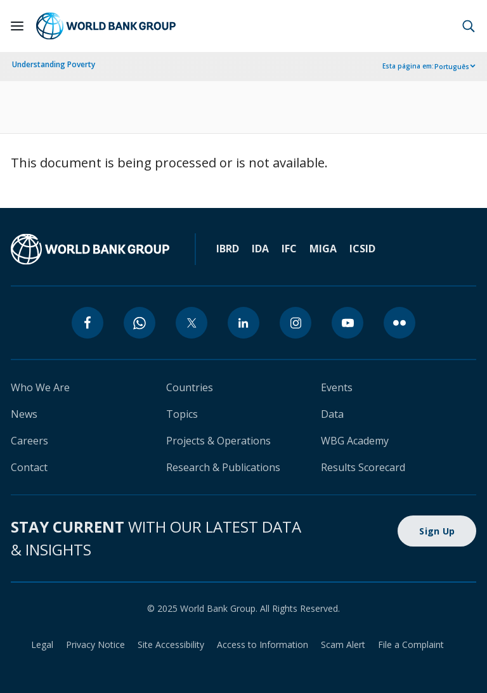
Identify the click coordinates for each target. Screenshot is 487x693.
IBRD (227, 249)
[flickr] (399, 323)
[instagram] (295, 323)
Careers (29, 441)
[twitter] (191, 323)
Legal (42, 644)
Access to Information (262, 644)
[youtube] (347, 323)
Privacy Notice (95, 644)
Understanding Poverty (53, 64)
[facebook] (87, 323)
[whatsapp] (139, 323)
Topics (182, 414)
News (24, 414)
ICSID (362, 249)
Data (332, 414)
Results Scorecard (363, 467)
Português (451, 66)
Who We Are (40, 387)
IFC (289, 249)
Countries (189, 387)
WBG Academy (355, 441)
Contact (29, 467)
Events (337, 387)
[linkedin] (243, 323)
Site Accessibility (171, 644)
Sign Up (437, 531)
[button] (468, 26)
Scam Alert (343, 644)
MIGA (323, 249)
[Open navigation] (17, 26)
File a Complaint (411, 644)
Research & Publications (223, 467)
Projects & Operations (218, 441)
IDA (260, 249)
